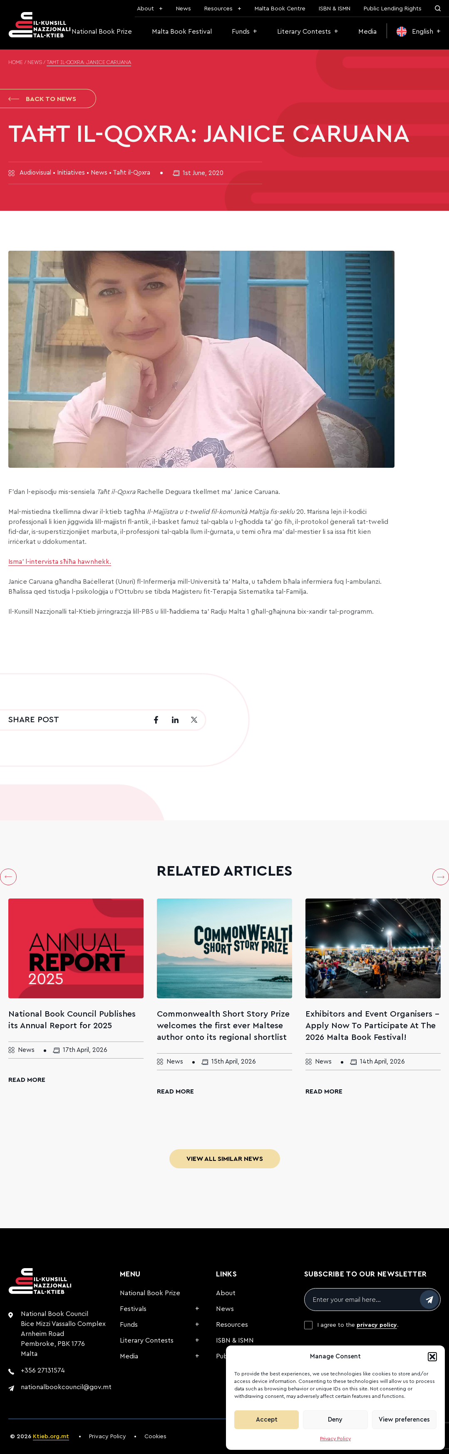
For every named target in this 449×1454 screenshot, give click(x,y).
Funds (241, 31)
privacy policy (377, 1325)
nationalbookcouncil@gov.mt (66, 1387)
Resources (218, 9)
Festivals (133, 1309)
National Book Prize (102, 31)
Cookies (155, 1436)
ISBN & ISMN (334, 9)
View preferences (404, 1420)
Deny (335, 1420)
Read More (26, 1079)
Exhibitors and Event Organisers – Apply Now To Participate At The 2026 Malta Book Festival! (372, 1026)
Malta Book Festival (182, 31)
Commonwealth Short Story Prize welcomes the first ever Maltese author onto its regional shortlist (223, 1026)
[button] (432, 1357)
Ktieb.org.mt (51, 1436)
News (183, 9)
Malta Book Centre (280, 9)
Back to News (42, 99)
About (145, 9)
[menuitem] (419, 32)
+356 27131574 (43, 1370)
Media (367, 31)
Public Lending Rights (393, 9)
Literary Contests (304, 31)
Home (15, 62)
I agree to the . (358, 1325)
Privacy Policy (335, 1438)
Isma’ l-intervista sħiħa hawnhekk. (59, 561)
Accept (267, 1420)
